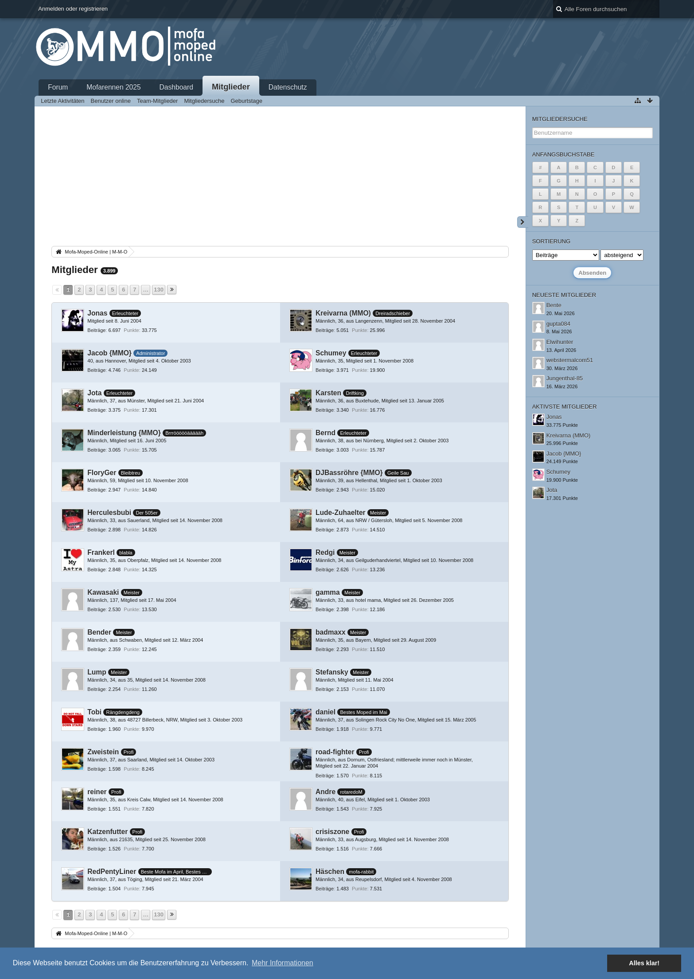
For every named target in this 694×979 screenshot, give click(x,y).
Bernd (325, 433)
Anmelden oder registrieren (73, 8)
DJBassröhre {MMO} (349, 472)
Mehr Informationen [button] (282, 963)
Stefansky (332, 672)
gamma (328, 592)
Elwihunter (559, 342)
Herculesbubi (109, 512)
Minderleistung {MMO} (123, 433)
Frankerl (101, 552)
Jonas (97, 313)
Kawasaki (103, 592)
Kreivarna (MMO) (343, 313)
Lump (96, 672)
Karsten (328, 393)
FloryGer (101, 472)
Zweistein (103, 752)
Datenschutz (288, 87)
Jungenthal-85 (564, 378)
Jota (94, 393)
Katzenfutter (107, 831)
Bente (553, 305)
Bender (99, 632)
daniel (325, 712)
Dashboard (176, 87)
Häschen (330, 871)
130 (159, 289)
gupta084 (558, 323)
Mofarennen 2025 (113, 87)
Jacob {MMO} (109, 353)
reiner (96, 792)
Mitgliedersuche (560, 119)
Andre (325, 792)
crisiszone (332, 831)
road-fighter (335, 752)
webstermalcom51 (569, 360)
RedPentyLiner (111, 871)
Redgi (325, 552)
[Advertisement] (279, 178)
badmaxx (331, 632)
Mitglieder (231, 86)
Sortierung (551, 241)
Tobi (94, 712)
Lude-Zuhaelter (341, 512)
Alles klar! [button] (644, 963)
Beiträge (96, 330)
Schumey (331, 353)
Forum (58, 87)
